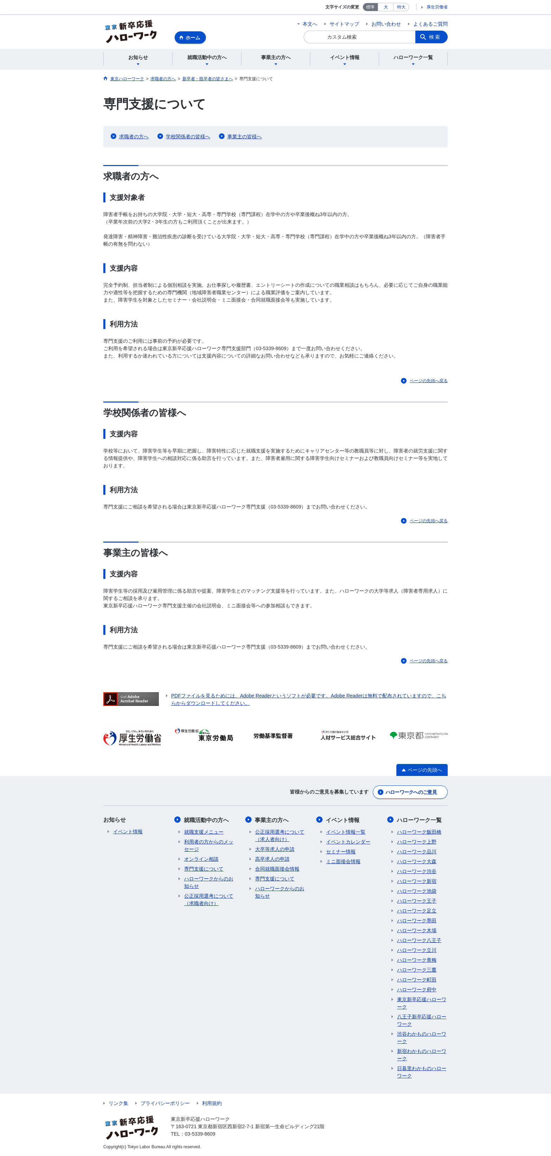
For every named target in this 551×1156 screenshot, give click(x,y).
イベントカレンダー (348, 842)
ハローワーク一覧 (419, 820)
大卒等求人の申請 (274, 849)
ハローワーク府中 (416, 989)
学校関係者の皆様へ (188, 137)
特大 (401, 7)
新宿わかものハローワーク (421, 1054)
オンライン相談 (201, 859)
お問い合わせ (386, 23)
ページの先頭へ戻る (429, 381)
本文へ (310, 23)
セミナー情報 (341, 851)
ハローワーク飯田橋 (419, 832)
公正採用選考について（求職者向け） (208, 899)
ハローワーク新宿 (416, 881)
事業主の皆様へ (244, 137)
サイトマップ (344, 23)
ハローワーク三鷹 (416, 970)
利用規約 (212, 1103)
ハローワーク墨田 (416, 920)
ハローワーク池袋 (416, 891)
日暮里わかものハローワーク (421, 1072)
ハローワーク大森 (416, 861)
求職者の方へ (134, 137)
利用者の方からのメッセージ (208, 845)
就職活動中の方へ (206, 820)
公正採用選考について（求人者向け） (279, 835)
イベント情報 (128, 832)
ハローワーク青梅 (416, 960)
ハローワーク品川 (416, 851)
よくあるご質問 (430, 23)
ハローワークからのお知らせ (208, 882)
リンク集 (118, 1103)
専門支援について (203, 869)
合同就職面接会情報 (277, 869)
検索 (435, 37)
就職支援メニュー (203, 832)
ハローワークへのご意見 (411, 792)
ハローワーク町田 (416, 980)
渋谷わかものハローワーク (421, 1037)
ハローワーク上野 (416, 842)
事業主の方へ (272, 820)
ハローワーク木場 (416, 930)
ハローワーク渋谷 (416, 871)
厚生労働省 (437, 7)
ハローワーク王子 (416, 901)
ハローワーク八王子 (419, 940)
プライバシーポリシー (165, 1103)
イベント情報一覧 (345, 832)
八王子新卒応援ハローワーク (421, 1020)
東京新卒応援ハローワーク (421, 1003)
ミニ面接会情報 (343, 861)
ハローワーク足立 (416, 911)
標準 (370, 7)
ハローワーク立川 (416, 950)
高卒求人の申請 (272, 859)
